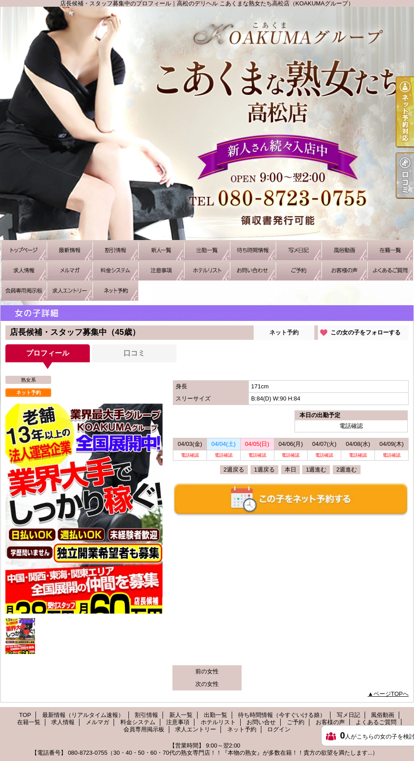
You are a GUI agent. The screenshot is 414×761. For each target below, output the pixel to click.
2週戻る (234, 469)
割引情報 (115, 250)
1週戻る (264, 469)
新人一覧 (161, 250)
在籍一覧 (390, 250)
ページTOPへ (391, 693)
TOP (24, 250)
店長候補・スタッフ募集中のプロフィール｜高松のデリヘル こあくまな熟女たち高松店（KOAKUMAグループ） (207, 123)
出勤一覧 (207, 250)
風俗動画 (344, 250)
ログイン (279, 729)
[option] (84, 522)
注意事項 (161, 270)
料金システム (115, 270)
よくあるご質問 (390, 270)
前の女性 (207, 671)
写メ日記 (299, 250)
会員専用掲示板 (24, 290)
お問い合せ (253, 270)
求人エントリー (69, 290)
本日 (290, 469)
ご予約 (299, 270)
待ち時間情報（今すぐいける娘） (253, 250)
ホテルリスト (207, 270)
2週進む (346, 469)
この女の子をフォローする (365, 332)
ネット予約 (115, 290)
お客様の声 (344, 270)
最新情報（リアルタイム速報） (69, 250)
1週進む (316, 469)
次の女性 (207, 684)
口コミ (134, 353)
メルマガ (69, 270)
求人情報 (24, 270)
